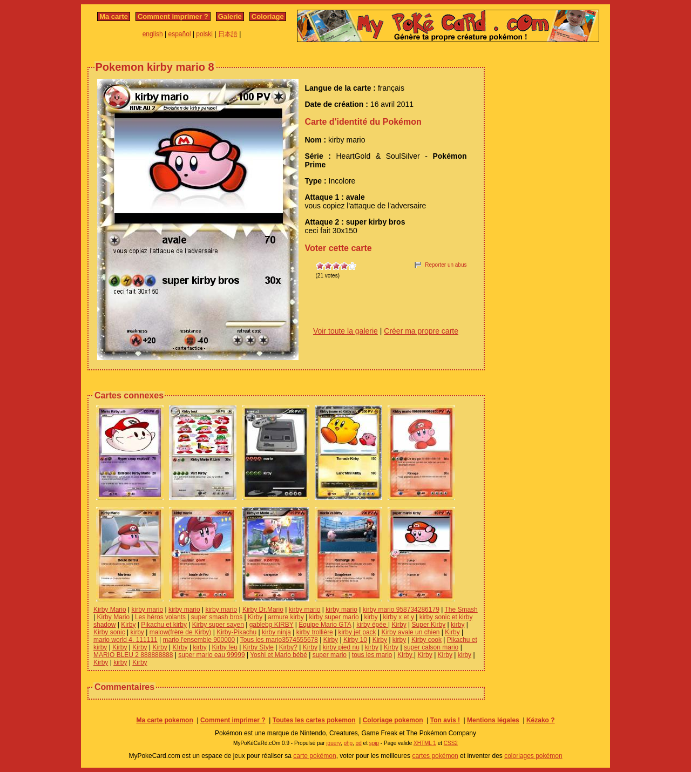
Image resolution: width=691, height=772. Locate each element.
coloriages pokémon (533, 756)
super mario (330, 655)
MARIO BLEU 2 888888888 (133, 655)
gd (359, 743)
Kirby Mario (109, 609)
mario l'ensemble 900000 (199, 640)
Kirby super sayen (218, 624)
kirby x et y (398, 617)
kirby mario (147, 609)
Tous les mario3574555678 (279, 640)
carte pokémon (314, 756)
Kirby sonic (109, 632)
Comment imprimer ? (173, 16)
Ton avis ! (445, 720)
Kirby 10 (355, 640)
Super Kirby (429, 624)
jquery (333, 743)
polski (204, 34)
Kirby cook (426, 640)
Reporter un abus (445, 265)
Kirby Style (258, 647)
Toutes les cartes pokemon (314, 720)
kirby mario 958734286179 (401, 609)
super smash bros (216, 617)
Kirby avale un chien (410, 632)
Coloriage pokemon (393, 720)
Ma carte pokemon (164, 720)
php (348, 743)
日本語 (228, 34)
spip (374, 743)
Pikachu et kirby (164, 624)
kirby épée (372, 624)
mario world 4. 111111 (125, 640)
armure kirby (286, 617)
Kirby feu (225, 647)
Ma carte (113, 16)
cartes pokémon (435, 756)
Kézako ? (540, 720)
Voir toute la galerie (345, 331)
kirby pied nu (341, 647)
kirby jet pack (357, 632)
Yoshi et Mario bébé (278, 655)
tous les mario (372, 655)
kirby (370, 617)
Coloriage (268, 16)
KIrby (180, 647)
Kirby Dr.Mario (262, 609)
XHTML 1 (425, 743)
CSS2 (451, 743)
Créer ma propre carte (421, 331)
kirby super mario (334, 617)
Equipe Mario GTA (325, 624)
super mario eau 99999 (211, 655)
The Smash (460, 609)
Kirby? (288, 647)
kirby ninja (276, 632)
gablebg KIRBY (271, 624)
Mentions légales (493, 720)
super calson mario (431, 647)
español (179, 34)
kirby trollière (314, 632)
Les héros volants (160, 617)
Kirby (255, 617)
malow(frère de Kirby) (181, 632)
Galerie (230, 16)
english (153, 34)
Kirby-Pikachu (236, 632)
